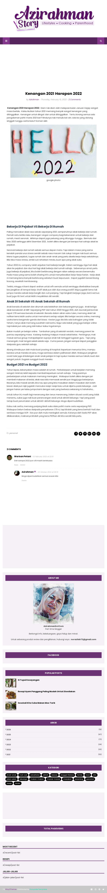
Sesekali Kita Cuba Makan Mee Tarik (36, 703)
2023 (54, 744)
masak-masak (53, 779)
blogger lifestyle (67, 775)
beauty (54, 775)
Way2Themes (11, 889)
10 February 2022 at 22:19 (43, 456)
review (17, 783)
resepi (9, 783)
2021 (54, 754)
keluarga (23, 779)
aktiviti (45, 775)
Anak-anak (11, 775)
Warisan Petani (22, 456)
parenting (79, 779)
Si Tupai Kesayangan (28, 680)
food (88, 775)
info (94, 775)
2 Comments (75, 99)
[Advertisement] (53, 68)
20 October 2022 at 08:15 (48, 472)
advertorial (34, 775)
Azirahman (34, 99)
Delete (22, 465)
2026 (54, 729)
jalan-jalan (11, 779)
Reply (16, 465)
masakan (67, 779)
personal (13, 433)
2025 (54, 734)
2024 (54, 739)
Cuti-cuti (23, 775)
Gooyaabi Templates (38, 889)
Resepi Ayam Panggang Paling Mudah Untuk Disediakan (46, 691)
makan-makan (37, 779)
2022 (54, 749)
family (79, 775)
